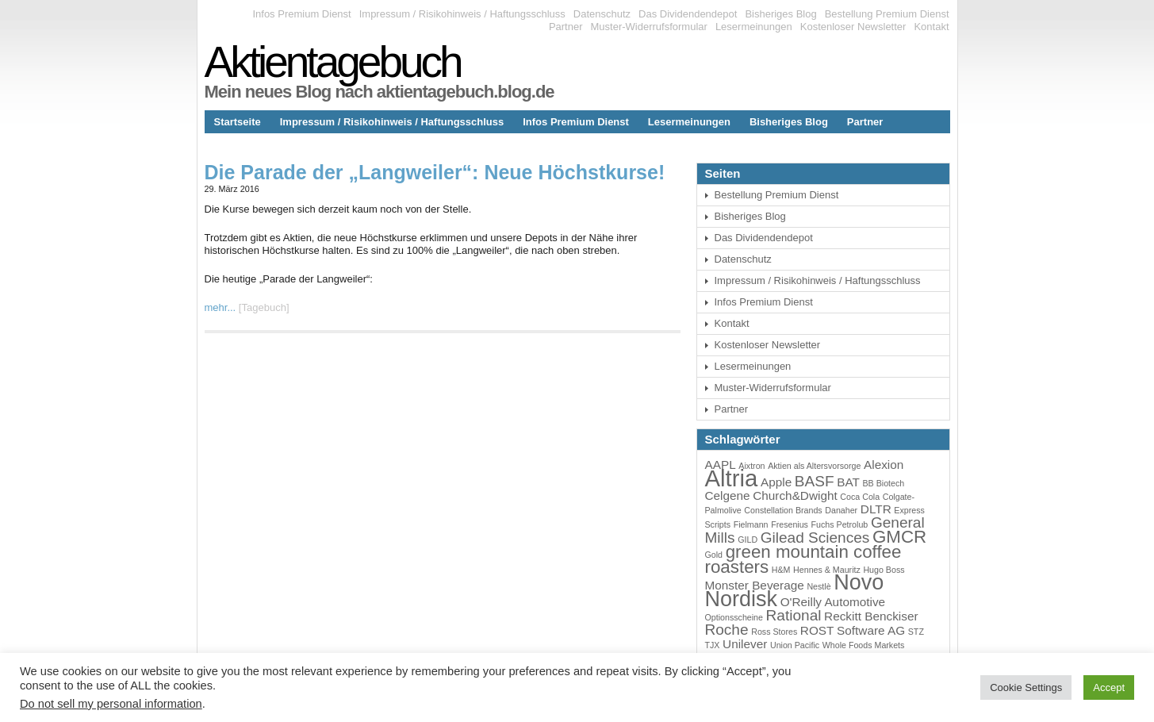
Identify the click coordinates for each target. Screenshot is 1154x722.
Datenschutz (602, 14)
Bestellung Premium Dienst (887, 14)
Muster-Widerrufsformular (649, 27)
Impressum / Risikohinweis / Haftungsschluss (462, 14)
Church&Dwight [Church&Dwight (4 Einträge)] (795, 495)
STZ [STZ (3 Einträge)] (916, 631)
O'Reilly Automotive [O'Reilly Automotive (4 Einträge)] (832, 602)
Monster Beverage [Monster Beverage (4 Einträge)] (754, 585)
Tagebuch (263, 307)
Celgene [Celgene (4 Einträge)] (727, 495)
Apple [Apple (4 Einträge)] (776, 482)
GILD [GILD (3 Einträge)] (747, 539)
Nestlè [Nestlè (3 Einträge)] (818, 586)
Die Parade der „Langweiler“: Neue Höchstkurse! (435, 172)
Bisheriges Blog (780, 14)
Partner (566, 27)
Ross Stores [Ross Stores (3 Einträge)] (774, 631)
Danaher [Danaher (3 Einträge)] (841, 510)
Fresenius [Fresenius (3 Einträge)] (789, 524)
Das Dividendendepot (687, 14)
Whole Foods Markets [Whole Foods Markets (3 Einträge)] (863, 645)
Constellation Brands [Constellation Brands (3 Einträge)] (783, 510)
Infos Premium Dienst (301, 14)
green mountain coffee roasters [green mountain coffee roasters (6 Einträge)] (803, 559)
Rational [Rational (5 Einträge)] (794, 615)
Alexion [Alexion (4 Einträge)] (883, 464)
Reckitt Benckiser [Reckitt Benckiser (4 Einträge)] (871, 616)
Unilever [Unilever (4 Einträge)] (745, 644)
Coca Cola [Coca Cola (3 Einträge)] (860, 496)
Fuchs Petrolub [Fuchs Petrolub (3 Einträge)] (839, 524)
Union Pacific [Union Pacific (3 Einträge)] (794, 645)
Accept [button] (1109, 687)
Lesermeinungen (753, 27)
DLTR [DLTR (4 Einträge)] (876, 509)
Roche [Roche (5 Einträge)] (727, 629)
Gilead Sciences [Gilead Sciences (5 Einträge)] (815, 537)
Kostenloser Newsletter (853, 27)
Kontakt (931, 27)
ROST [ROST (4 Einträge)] (817, 630)
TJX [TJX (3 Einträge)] (712, 645)
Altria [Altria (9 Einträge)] (731, 478)
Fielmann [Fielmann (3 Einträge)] (751, 524)
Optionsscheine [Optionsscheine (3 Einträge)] (734, 617)
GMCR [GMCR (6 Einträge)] (899, 537)
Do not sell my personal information (111, 703)
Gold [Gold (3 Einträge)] (714, 554)
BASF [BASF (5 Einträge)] (814, 481)
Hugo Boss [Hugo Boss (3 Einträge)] (883, 569)
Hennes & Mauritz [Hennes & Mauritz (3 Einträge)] (827, 569)
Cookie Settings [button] (1026, 687)
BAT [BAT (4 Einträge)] (848, 482)
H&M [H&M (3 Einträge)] (781, 569)
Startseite (237, 122)
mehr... (220, 307)
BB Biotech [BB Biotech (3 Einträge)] (883, 483)
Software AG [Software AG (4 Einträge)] (871, 630)
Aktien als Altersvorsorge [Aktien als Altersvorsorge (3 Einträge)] (814, 465)
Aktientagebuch (333, 61)
